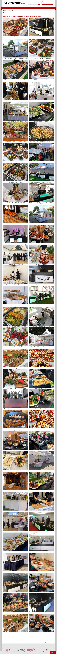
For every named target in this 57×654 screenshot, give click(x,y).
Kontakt (51, 8)
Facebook (46, 649)
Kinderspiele (6, 8)
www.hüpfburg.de (43, 642)
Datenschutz (46, 650)
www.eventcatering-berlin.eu (32, 648)
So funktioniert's (40, 8)
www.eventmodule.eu (31, 649)
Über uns (46, 8)
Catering (27, 8)
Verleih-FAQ (8, 650)
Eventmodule (12, 8)
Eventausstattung (20, 8)
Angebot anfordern (47, 4)
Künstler (33, 8)
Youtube (45, 648)
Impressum (8, 649)
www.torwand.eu (30, 650)
